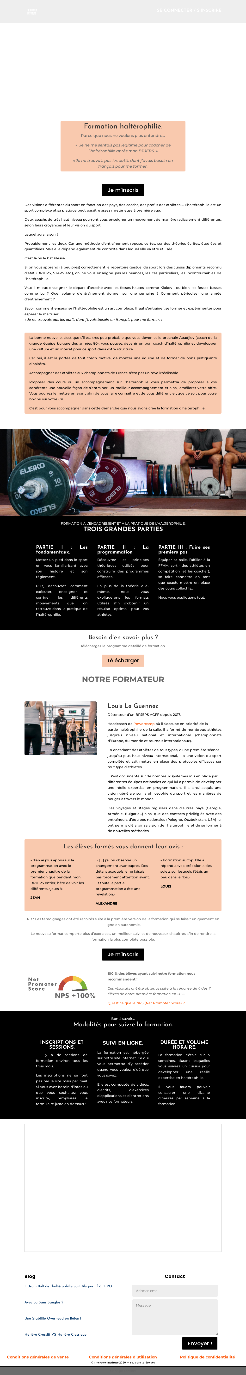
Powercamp (144, 724)
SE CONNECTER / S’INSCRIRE (189, 12)
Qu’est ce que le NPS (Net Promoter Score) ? (146, 1003)
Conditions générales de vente (38, 1357)
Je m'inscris (123, 190)
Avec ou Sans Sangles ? (44, 1302)
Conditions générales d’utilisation (123, 1357)
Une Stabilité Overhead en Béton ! (53, 1318)
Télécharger (123, 660)
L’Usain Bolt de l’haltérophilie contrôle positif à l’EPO (68, 1286)
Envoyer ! (200, 1343)
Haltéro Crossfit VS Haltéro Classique (55, 1335)
